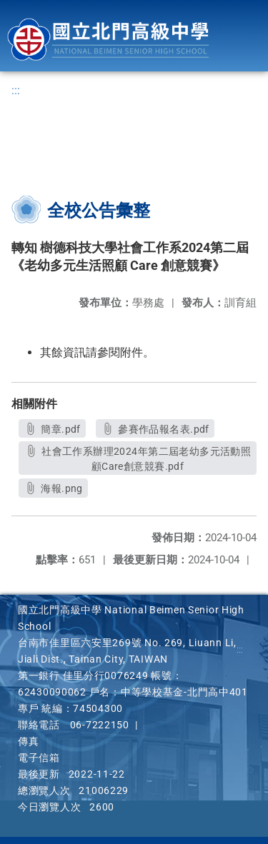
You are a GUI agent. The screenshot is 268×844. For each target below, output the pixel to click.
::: (15, 90)
